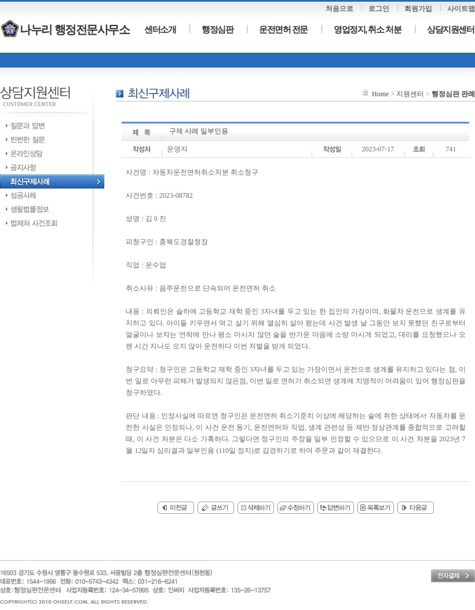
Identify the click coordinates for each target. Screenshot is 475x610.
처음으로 (339, 9)
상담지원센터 (450, 29)
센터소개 (160, 29)
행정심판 (217, 29)
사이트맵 (461, 9)
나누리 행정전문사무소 (64, 29)
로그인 (378, 9)
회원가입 (418, 9)
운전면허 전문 (283, 29)
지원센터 (410, 94)
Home (380, 94)
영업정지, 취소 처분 (367, 29)
